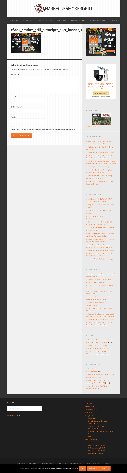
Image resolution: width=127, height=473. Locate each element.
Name (13, 97)
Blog (89, 436)
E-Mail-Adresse (16, 107)
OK (83, 469)
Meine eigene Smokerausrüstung (98, 167)
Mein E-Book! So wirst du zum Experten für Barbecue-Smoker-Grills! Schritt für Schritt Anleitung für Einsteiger (100, 155)
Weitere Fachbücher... (93, 126)
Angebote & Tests (91, 410)
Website (13, 117)
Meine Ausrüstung (91, 440)
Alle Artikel (92, 418)
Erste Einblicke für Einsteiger (97, 421)
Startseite (88, 403)
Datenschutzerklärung (99, 469)
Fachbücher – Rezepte (95, 453)
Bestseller (88, 413)
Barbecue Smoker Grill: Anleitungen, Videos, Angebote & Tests (63, 8)
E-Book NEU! (89, 406)
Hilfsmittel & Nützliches (96, 445)
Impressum (11, 415)
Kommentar (15, 74)
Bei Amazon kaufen (102, 93)
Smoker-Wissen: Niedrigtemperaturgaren (101, 259)
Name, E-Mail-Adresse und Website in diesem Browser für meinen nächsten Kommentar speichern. (43, 130)
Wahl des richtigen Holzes (96, 426)
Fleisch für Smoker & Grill (97, 450)
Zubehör (88, 443)
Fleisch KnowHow (94, 429)
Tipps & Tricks (93, 424)
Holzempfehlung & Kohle (97, 448)
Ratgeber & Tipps (91, 416)
